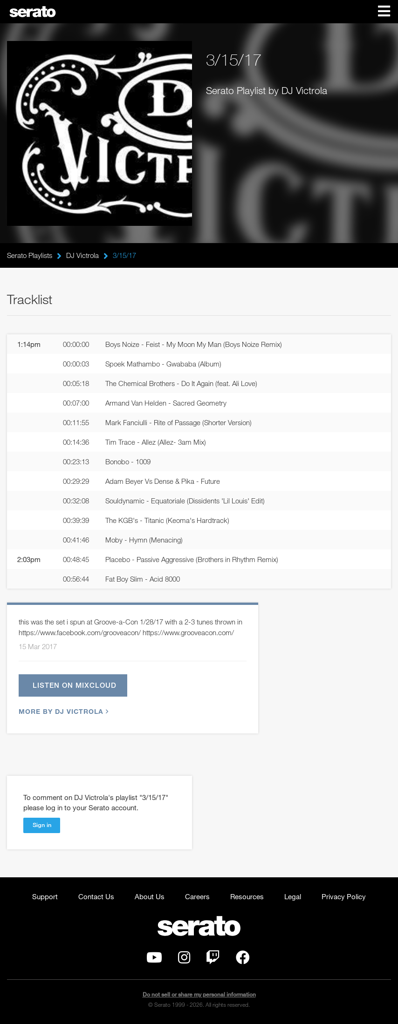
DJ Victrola (82, 255)
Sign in (42, 824)
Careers (197, 896)
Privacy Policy (344, 896)
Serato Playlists (29, 255)
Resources (247, 896)
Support (45, 896)
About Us (150, 896)
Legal (292, 896)
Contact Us (96, 896)
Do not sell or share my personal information (199, 994)
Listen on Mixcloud (75, 685)
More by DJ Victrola (62, 711)
